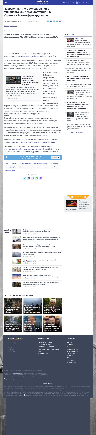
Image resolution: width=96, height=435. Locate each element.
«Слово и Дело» (16, 410)
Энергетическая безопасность (31, 204)
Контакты (12, 386)
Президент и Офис (45, 379)
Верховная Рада (44, 382)
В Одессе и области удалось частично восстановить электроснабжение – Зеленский (41, 321)
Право (69, 395)
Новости (69, 35)
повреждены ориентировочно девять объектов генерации (33, 179)
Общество (71, 390)
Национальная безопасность (14, 21)
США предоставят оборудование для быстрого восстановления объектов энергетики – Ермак (40, 283)
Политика (70, 393)
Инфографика (78, 197)
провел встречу (21, 167)
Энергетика (54, 200)
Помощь (14, 200)
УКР (63, 2)
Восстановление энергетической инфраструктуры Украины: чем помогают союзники (30, 117)
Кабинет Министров (46, 384)
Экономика (71, 399)
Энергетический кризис (51, 204)
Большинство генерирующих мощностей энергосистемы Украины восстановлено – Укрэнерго (41, 313)
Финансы (70, 397)
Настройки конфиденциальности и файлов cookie (17, 416)
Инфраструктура (25, 200)
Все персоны (43, 390)
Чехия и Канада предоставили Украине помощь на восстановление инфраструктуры (40, 306)
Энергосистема (10, 207)
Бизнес (69, 379)
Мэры (40, 388)
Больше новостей (78, 132)
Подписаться (55, 194)
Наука (69, 384)
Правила (11, 389)
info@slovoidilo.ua (48, 420)
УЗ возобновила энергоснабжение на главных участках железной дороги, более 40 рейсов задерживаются (42, 276)
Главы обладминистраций (48, 386)
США (6, 200)
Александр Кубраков (31, 93)
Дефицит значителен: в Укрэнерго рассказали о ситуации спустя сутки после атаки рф (40, 268)
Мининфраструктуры (41, 200)
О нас (10, 384)
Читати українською (10, 26)
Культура (70, 382)
